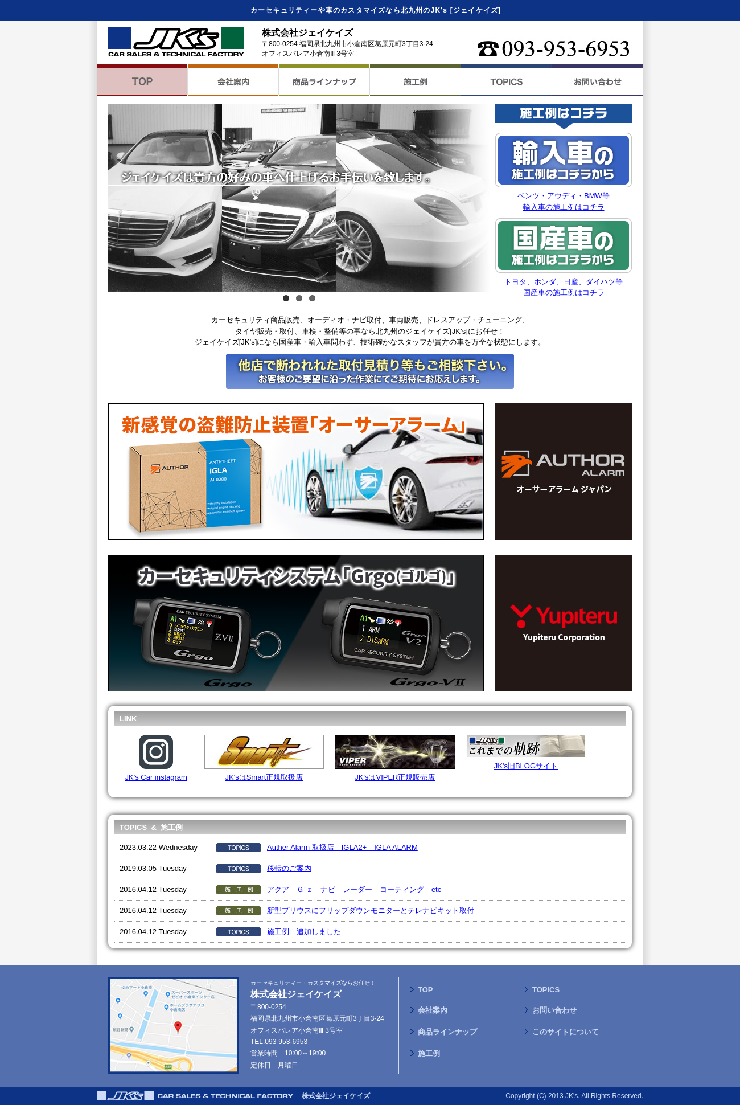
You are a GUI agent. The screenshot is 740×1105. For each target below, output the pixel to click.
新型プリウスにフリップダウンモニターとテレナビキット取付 (370, 910)
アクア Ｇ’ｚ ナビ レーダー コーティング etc (354, 889)
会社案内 (432, 1010)
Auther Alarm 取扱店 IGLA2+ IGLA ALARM (342, 847)
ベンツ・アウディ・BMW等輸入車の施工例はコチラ (563, 196)
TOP (425, 989)
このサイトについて (565, 1032)
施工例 (429, 1053)
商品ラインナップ (447, 1032)
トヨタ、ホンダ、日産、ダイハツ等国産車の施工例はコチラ (563, 281)
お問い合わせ (554, 1010)
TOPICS (546, 989)
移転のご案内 (289, 868)
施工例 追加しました (304, 931)
